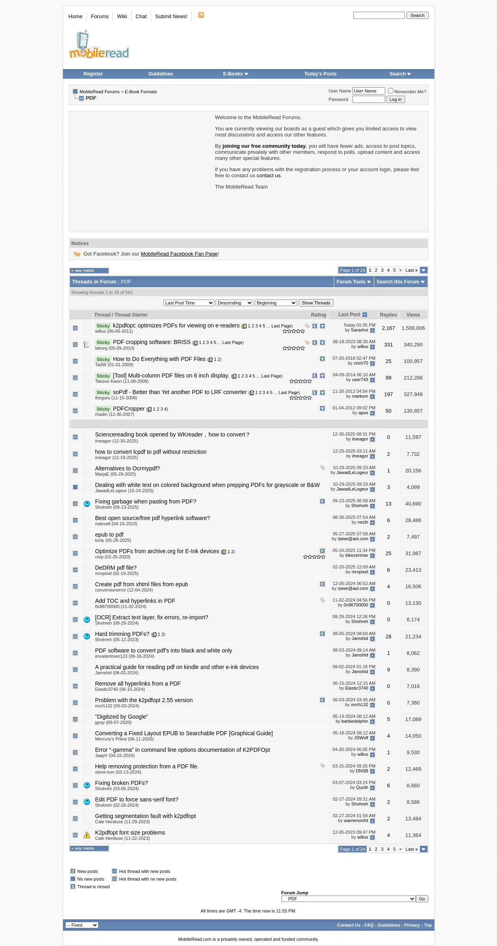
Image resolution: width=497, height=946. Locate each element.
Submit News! (171, 16)
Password (338, 99)
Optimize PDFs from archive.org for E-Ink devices (157, 551)
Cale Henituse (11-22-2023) (122, 838)
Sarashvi (359, 329)
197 (388, 394)
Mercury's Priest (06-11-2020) (124, 738)
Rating (318, 315)
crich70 (361, 363)
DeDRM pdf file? (116, 567)
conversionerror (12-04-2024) (124, 589)
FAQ (369, 925)
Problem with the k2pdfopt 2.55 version (144, 700)
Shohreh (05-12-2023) (117, 639)
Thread (102, 315)
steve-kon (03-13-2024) (118, 772)
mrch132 (359, 704)
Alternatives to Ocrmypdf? (127, 468)
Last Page (281, 325)
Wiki (122, 16)
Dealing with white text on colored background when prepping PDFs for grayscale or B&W (207, 485)
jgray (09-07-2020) (113, 722)
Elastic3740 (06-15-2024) (120, 689)
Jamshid (360, 638)
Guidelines (160, 74)
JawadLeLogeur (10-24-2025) (124, 490)
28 (388, 636)
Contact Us (349, 925)
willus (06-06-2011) (114, 331)
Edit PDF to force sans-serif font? (136, 799)
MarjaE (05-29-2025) (115, 474)
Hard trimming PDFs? (122, 634)
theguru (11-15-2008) (116, 397)
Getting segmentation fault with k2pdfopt (145, 816)
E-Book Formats (141, 91)
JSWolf (361, 737)
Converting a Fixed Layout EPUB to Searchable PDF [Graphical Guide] (184, 733)
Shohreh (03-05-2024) (117, 788)
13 (388, 504)
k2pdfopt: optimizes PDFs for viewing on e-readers (176, 325)
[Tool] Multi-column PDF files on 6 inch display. (171, 375)
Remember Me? (407, 91)
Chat (141, 16)
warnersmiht (356, 820)
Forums (100, 16)
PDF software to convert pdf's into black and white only (164, 650)
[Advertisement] (142, 170)
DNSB (362, 770)
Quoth (362, 787)
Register (93, 74)
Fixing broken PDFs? (121, 783)
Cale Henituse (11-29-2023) (122, 821)
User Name (340, 90)
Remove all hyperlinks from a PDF (138, 683)
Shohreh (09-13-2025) (117, 507)
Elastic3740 (356, 688)
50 (388, 411)
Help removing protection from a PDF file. (147, 766)
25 (388, 361)
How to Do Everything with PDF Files (159, 359)
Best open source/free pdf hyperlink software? (152, 518)
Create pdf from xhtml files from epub (141, 584)
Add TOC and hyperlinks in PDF (135, 601)
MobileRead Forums (100, 91)
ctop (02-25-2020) (112, 556)
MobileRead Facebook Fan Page (179, 254)
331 (388, 345)
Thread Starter (131, 315)
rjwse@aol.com (353, 539)
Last (412, 270)
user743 (360, 380)
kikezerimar (357, 555)
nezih (363, 522)
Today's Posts (320, 74)
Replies (388, 315)
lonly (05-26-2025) (113, 540)
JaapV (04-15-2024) (115, 755)
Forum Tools (351, 282)
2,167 (388, 328)
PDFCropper (129, 408)
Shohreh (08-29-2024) (117, 623)
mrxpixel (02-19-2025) (117, 573)
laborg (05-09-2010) (114, 348)
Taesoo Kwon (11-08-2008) (122, 381)
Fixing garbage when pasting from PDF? (146, 501)
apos (363, 413)
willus (362, 346)
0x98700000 (356, 605)
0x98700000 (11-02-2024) (121, 606)
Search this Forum (398, 282)
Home (76, 16)
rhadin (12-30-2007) (114, 414)
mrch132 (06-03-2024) (117, 705)
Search (400, 74)
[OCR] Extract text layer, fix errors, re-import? (151, 617)
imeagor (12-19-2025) (116, 457)
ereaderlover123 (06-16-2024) (125, 656)
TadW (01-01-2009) (114, 364)
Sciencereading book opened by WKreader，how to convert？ (173, 434)
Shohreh (359, 505)
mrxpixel (360, 572)
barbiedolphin (355, 721)
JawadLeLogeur (352, 472)
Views (413, 315)
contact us (269, 175)
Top (428, 925)
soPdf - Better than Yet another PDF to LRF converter (180, 392)
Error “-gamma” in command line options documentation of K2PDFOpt (182, 750)
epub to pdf (109, 534)
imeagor (360, 439)
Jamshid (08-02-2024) (117, 672)
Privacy (412, 925)
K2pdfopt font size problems (130, 832)
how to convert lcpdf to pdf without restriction (151, 452)
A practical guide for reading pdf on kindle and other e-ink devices (177, 667)
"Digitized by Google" (121, 716)
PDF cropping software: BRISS (152, 342)
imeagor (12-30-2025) (116, 440)
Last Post (349, 314)
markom (360, 396)
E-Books (236, 74)
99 (388, 378)
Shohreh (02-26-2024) (117, 805)
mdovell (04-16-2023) (116, 523)
